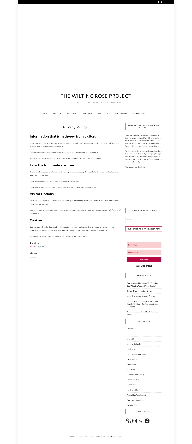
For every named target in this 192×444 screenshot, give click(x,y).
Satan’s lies (131, 369)
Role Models (131, 364)
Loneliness (131, 349)
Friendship (131, 339)
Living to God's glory (134, 344)
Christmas (130, 329)
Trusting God (132, 405)
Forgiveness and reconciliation (138, 334)
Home (45, 114)
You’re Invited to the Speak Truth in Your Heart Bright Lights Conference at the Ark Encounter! (143, 304)
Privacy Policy (139, 114)
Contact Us (103, 114)
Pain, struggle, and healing (137, 354)
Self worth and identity (135, 375)
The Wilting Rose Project (96, 96)
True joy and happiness (135, 400)
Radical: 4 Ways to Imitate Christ (139, 291)
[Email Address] (144, 252)
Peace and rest (132, 359)
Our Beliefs (87, 114)
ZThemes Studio (116, 436)
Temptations (132, 385)
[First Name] (144, 245)
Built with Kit (144, 266)
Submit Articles (120, 114)
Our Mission (72, 114)
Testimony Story (133, 390)
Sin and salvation (133, 380)
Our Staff (57, 114)
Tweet (32, 247)
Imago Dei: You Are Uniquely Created (141, 296)
